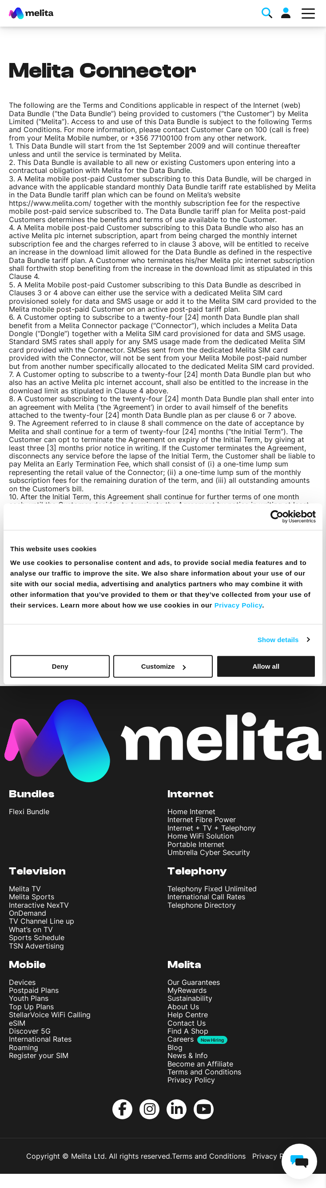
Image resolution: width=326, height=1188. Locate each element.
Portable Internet (195, 844)
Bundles (32, 794)
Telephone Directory (201, 905)
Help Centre (187, 1014)
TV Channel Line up (41, 921)
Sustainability (189, 998)
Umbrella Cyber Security (208, 852)
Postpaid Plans (34, 990)
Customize (163, 666)
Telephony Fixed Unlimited (212, 888)
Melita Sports (31, 896)
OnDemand (27, 913)
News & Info (187, 1055)
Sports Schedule (36, 937)
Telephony (197, 871)
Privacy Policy (191, 1079)
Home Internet (191, 811)
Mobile (27, 965)
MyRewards (187, 990)
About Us (183, 1006)
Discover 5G (30, 1031)
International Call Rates (206, 896)
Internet (190, 794)
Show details (278, 639)
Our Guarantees (193, 982)
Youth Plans (28, 998)
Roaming (23, 1047)
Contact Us (186, 1023)
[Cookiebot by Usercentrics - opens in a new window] (277, 516)
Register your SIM (38, 1055)
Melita (184, 965)
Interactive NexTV (39, 905)
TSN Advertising (36, 945)
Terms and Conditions (204, 1071)
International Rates (40, 1039)
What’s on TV (31, 929)
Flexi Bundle (29, 811)
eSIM (17, 1023)
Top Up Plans (31, 1006)
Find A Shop (187, 1031)
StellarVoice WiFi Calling (50, 1014)
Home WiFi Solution (200, 835)
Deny (60, 666)
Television (37, 871)
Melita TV (25, 888)
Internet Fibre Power (201, 819)
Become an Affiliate (200, 1063)
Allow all (265, 666)
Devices (22, 982)
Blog (175, 1047)
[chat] (299, 1161)
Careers (180, 1039)
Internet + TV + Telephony (211, 827)
